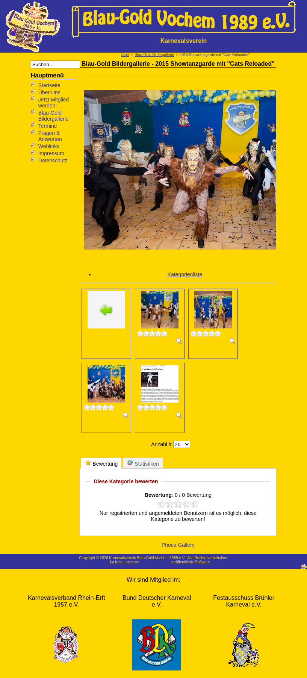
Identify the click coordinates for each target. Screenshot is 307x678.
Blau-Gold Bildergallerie (154, 55)
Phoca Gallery (178, 545)
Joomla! (102, 562)
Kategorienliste (185, 274)
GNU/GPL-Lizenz (155, 562)
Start (125, 55)
